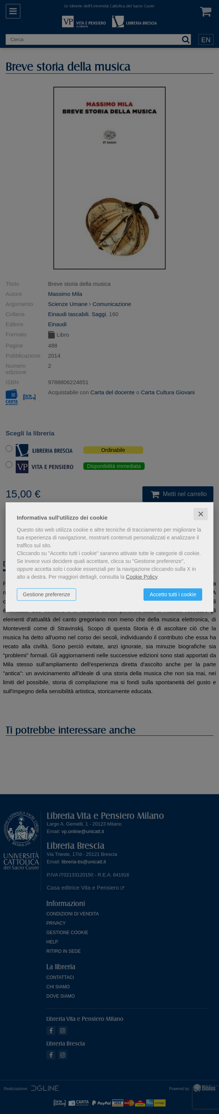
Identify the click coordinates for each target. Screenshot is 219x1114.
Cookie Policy (141, 576)
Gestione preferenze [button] (46, 594)
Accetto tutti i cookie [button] (172, 594)
